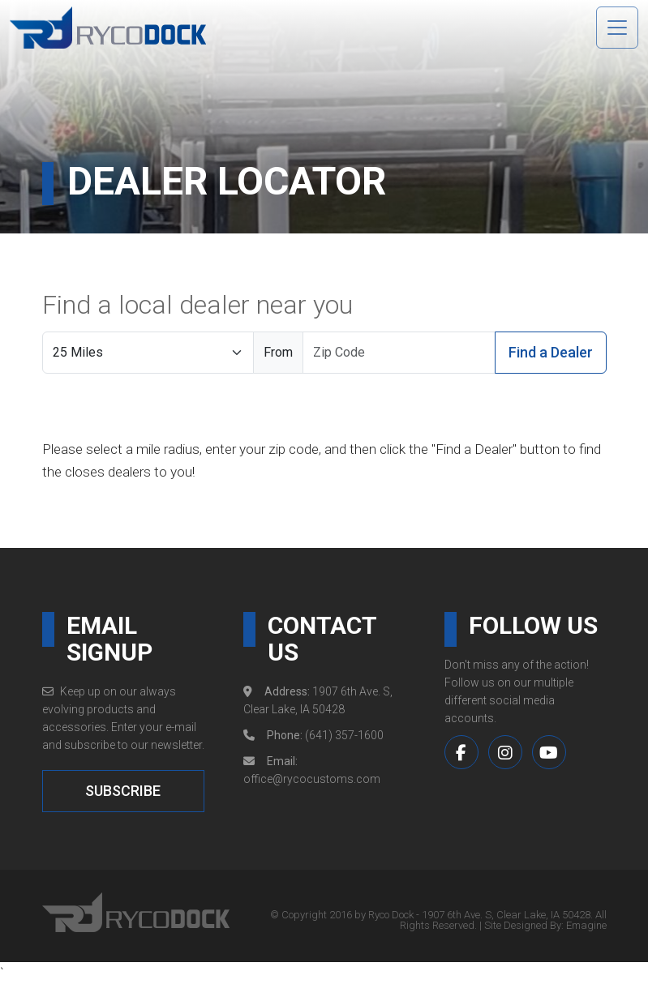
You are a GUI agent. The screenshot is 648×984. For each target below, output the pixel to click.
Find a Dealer (551, 352)
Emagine (586, 925)
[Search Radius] (148, 353)
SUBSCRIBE (123, 790)
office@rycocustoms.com (311, 778)
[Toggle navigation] (617, 27)
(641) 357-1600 (344, 735)
